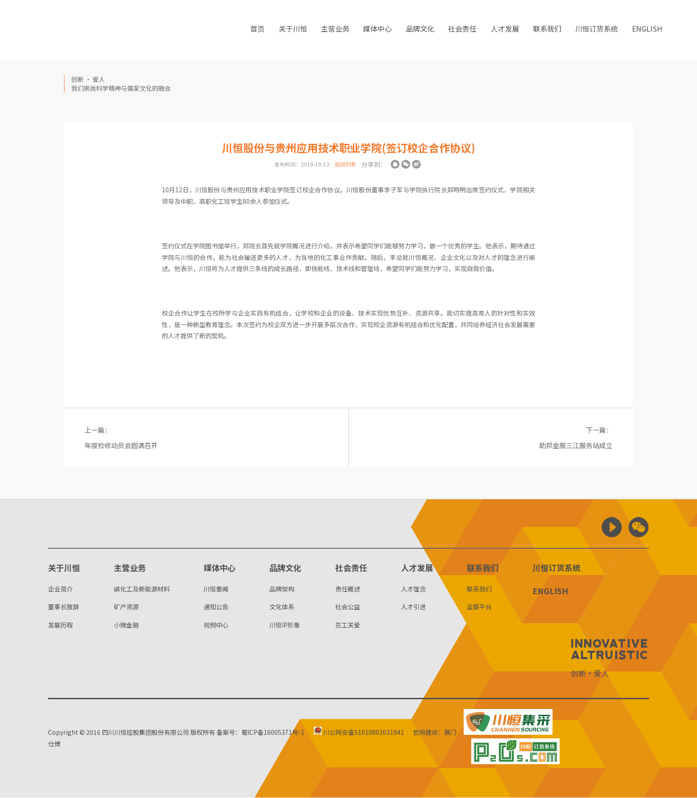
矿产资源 (126, 607)
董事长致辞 (63, 607)
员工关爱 (347, 625)
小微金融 (126, 625)
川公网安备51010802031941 (360, 732)
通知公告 (216, 607)
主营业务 (335, 30)
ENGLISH (647, 30)
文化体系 (281, 607)
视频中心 (216, 625)
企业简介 (60, 589)
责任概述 (347, 589)
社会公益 (347, 607)
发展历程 (60, 625)
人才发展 (505, 30)
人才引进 (413, 607)
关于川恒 (293, 30)
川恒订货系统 (596, 30)
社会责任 (462, 30)
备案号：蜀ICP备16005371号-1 (260, 732)
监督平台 (479, 607)
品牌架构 (281, 589)
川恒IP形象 (284, 625)
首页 (257, 30)
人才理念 (413, 589)
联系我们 (547, 30)
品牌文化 (420, 30)
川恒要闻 (216, 589)
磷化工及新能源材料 (142, 589)
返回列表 (345, 164)
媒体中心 (377, 30)
